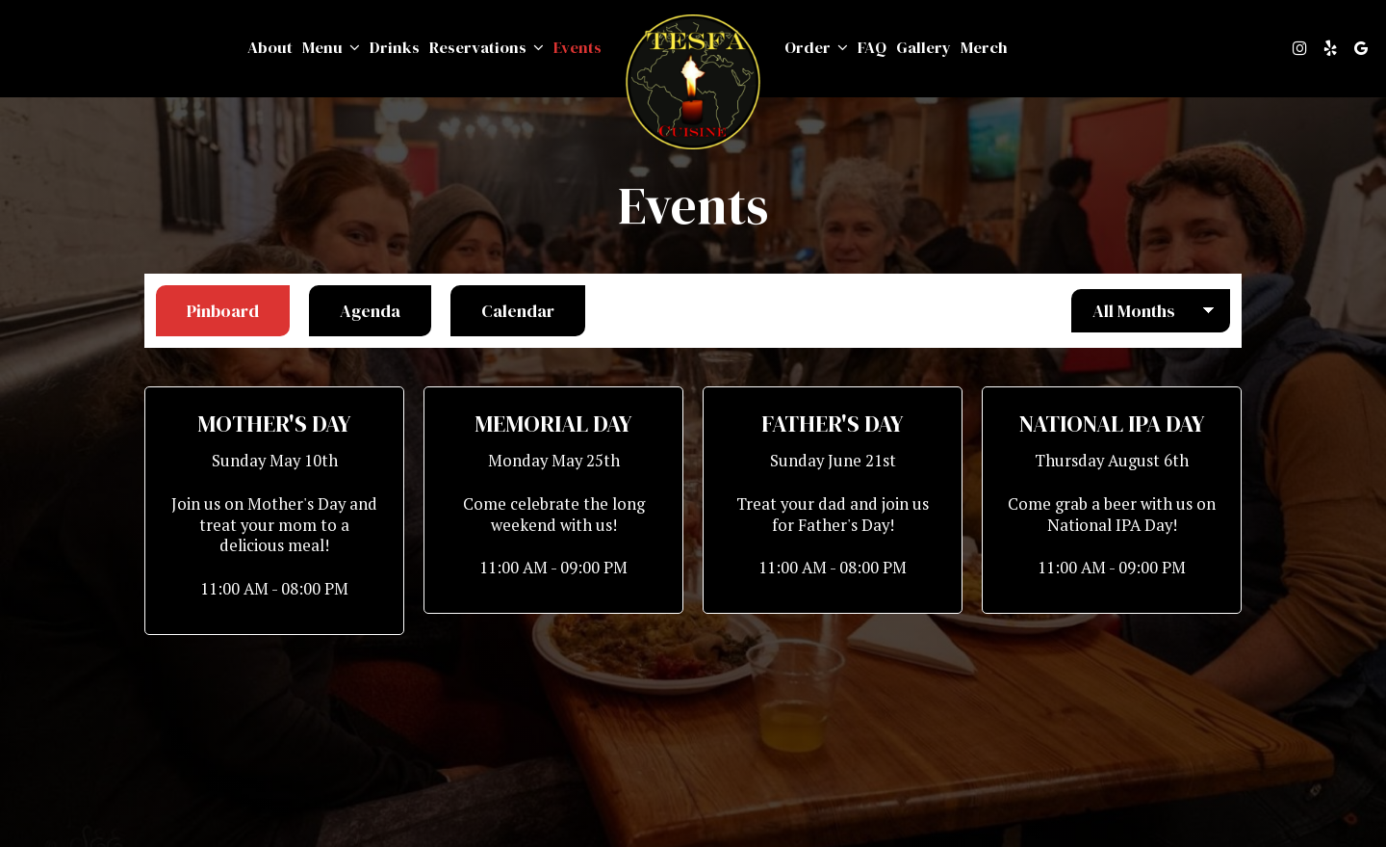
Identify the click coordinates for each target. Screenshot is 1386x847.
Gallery (923, 48)
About (270, 48)
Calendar (502, 311)
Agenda (354, 311)
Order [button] (816, 48)
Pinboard (207, 311)
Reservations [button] (486, 48)
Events (577, 48)
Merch (984, 48)
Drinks (395, 48)
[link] (693, 81)
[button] (274, 510)
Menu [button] (331, 48)
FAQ (872, 48)
